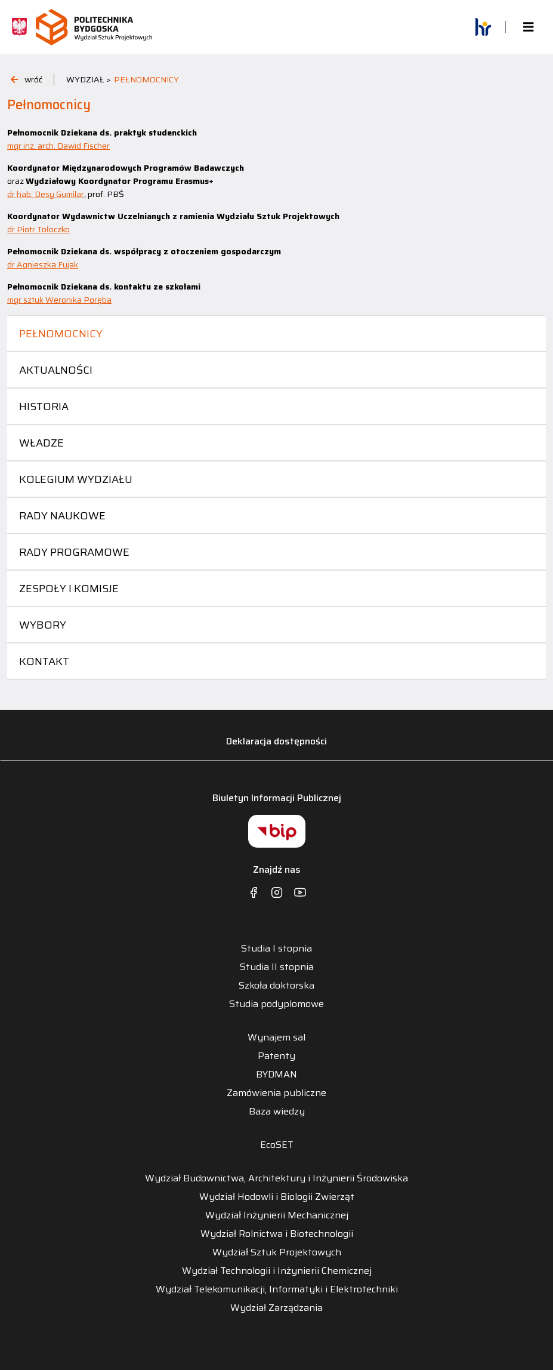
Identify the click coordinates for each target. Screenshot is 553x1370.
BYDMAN (276, 1074)
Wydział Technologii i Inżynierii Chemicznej (277, 1271)
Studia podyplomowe (276, 1004)
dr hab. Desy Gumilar (45, 194)
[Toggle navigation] (528, 27)
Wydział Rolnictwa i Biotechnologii (276, 1234)
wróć (26, 79)
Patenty (276, 1056)
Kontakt (44, 661)
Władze (41, 443)
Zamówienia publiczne (276, 1093)
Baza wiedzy (277, 1111)
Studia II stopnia (277, 967)
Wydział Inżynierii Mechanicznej (276, 1215)
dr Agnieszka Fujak (42, 264)
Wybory (42, 625)
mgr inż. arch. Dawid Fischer (58, 145)
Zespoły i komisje (69, 588)
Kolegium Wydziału (75, 479)
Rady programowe (74, 552)
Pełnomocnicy (61, 333)
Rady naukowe (62, 515)
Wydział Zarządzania (276, 1308)
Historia (44, 406)
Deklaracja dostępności (276, 741)
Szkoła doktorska (276, 985)
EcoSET (277, 1145)
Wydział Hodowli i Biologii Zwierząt (276, 1197)
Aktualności (55, 370)
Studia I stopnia (276, 948)
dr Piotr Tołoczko (38, 229)
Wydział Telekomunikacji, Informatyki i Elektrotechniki (277, 1289)
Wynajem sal (276, 1037)
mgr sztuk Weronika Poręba (59, 299)
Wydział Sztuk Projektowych (276, 1252)
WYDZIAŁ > (88, 79)
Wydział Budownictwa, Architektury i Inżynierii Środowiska (276, 1178)
